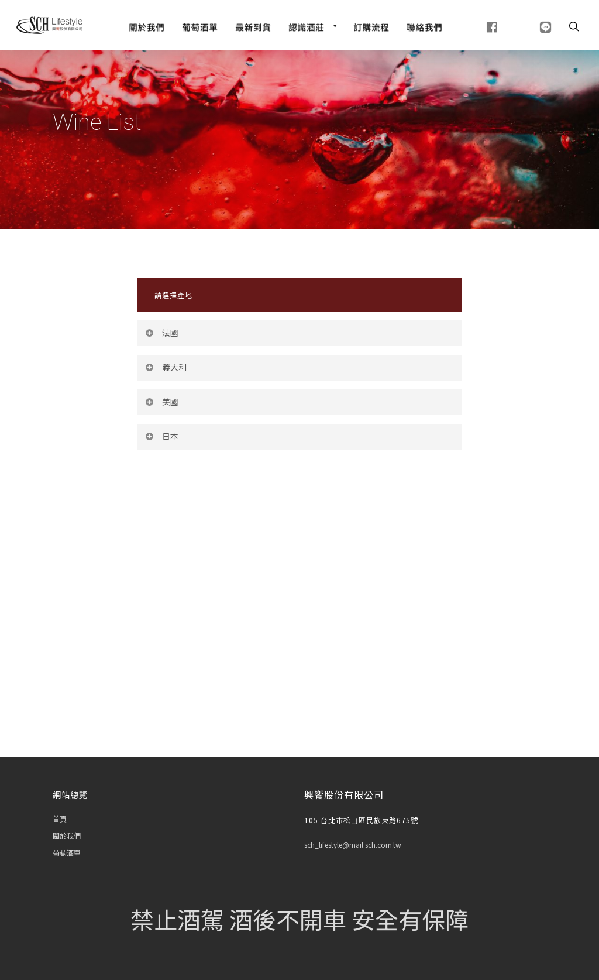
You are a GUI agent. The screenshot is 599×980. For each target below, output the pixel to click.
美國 (161, 401)
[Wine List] (199, 25)
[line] (530, 25)
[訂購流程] (371, 25)
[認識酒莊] (312, 25)
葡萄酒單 (67, 853)
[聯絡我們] (424, 25)
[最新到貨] (253, 25)
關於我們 (67, 836)
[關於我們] (146, 25)
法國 (161, 332)
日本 (161, 436)
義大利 (165, 367)
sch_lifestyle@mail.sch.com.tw (352, 844)
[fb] (477, 25)
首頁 (60, 819)
